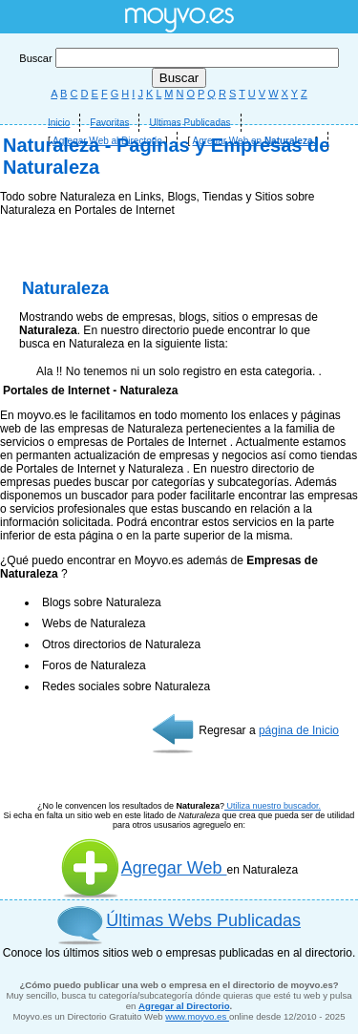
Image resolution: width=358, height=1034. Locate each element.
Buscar (178, 58)
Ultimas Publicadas (189, 122)
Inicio (59, 122)
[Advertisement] (179, 370)
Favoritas (109, 122)
